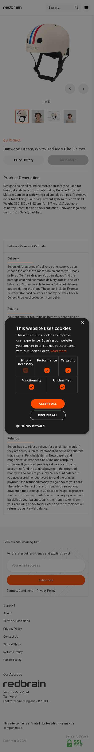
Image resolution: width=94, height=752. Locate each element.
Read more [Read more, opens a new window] (58, 350)
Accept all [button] (48, 404)
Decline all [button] (47, 415)
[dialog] (47, 376)
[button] (30, 426)
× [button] (82, 322)
